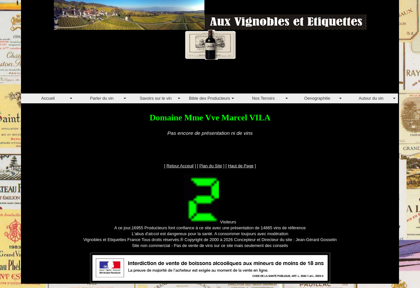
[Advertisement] (140, 78)
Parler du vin (102, 98)
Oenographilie (317, 98)
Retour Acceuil (180, 165)
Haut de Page (240, 165)
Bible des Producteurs (209, 98)
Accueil (47, 98)
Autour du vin (371, 98)
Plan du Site (211, 165)
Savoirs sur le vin (156, 98)
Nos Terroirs (263, 98)
